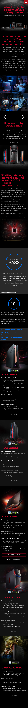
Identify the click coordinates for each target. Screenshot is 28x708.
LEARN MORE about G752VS (14, 555)
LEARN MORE (14, 414)
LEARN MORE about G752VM (14, 559)
